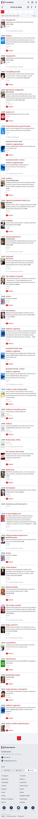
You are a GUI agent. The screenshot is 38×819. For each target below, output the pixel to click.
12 (6, 16)
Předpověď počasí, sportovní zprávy (18, 126)
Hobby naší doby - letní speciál (16, 689)
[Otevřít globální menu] (36, 2)
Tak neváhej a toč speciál (14, 276)
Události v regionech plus (14, 144)
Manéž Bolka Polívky (13, 675)
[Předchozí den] (3, 7)
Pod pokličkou (11, 643)
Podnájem (9, 221)
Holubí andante (11, 567)
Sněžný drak (10, 470)
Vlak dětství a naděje (13, 90)
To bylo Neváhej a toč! (13, 514)
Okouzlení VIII (10, 20)
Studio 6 (9, 36)
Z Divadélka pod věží (13, 72)
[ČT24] (15, 11)
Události (9, 424)
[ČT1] (2, 11)
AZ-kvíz (8, 296)
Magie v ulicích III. (12, 625)
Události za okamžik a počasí (16, 409)
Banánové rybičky (12, 587)
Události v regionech (13, 329)
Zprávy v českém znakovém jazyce (17, 723)
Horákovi (9, 178)
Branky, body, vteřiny (13, 440)
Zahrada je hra (11, 659)
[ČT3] (10, 11)
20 (13, 16)
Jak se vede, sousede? (13, 605)
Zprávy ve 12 (10, 112)
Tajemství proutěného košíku (16, 200)
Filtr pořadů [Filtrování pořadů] (35, 7)
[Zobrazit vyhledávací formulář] (28, 2)
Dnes (34, 16)
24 (17, 16)
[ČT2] (6, 11)
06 (2, 16)
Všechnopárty (10, 311)
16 (10, 16)
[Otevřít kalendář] (28, 7)
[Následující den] (31, 7)
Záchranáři (9, 256)
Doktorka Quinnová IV (13, 237)
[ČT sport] (21, 11)
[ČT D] (26, 11)
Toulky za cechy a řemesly (14, 389)
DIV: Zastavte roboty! (13, 451)
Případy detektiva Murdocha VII (16, 535)
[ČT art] (31, 11)
